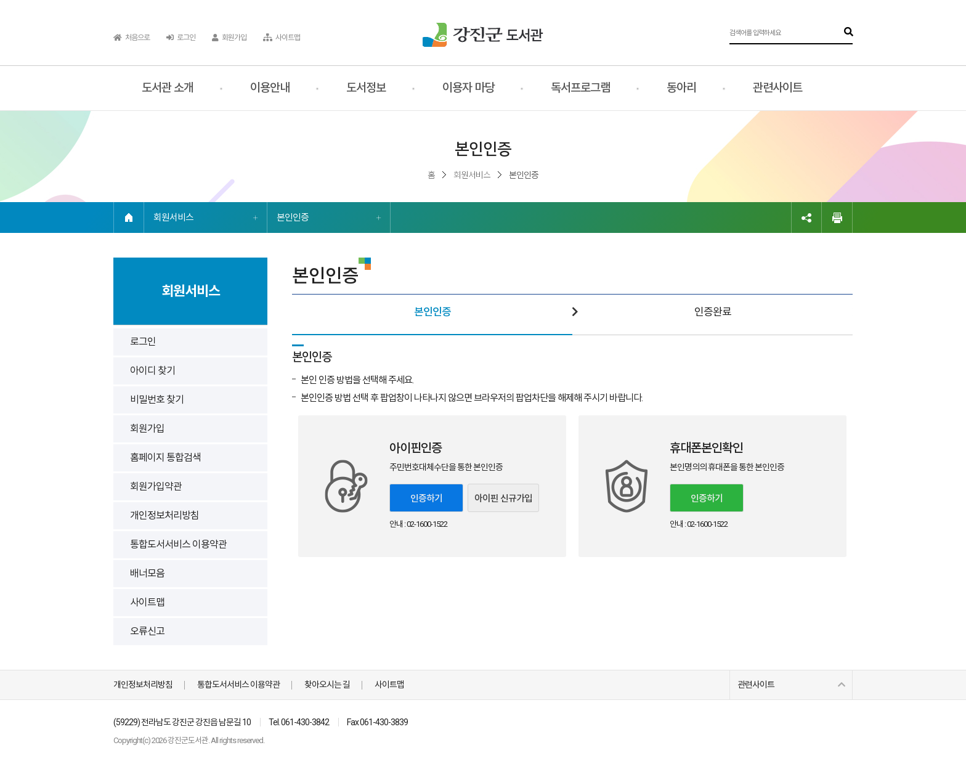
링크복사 (806, 217)
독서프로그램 (580, 88)
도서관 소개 (167, 88)
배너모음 (147, 573)
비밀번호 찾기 (157, 399)
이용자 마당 (468, 88)
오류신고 (147, 631)
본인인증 (293, 217)
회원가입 (229, 37)
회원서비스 (173, 217)
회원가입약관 (156, 486)
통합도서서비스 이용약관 (178, 544)
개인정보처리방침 (164, 515)
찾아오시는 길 (327, 685)
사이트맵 (281, 37)
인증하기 (426, 498)
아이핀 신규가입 (503, 498)
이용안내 (270, 88)
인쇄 (837, 217)
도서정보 (366, 88)
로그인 (180, 37)
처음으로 (131, 37)
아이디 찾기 (152, 370)
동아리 (681, 88)
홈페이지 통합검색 (165, 457)
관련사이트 (777, 88)
